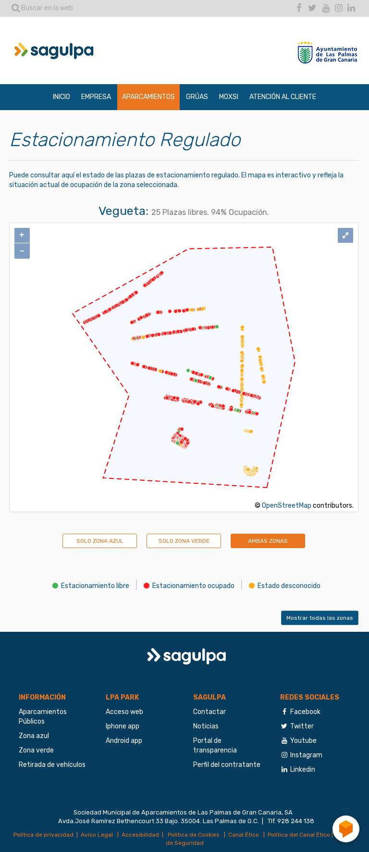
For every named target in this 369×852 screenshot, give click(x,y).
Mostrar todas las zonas (319, 617)
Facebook (300, 712)
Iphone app (122, 726)
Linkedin (297, 769)
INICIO (61, 97)
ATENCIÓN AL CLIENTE (282, 97)
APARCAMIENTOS (148, 97)
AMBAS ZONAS (268, 541)
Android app (124, 741)
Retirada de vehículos (52, 765)
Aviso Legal (97, 834)
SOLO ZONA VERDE (184, 541)
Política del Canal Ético (299, 834)
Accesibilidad (140, 834)
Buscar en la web (42, 8)
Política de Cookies (193, 834)
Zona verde (36, 750)
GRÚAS (197, 97)
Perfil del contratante (226, 765)
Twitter (297, 726)
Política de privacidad (43, 834)
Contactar (209, 712)
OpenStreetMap (286, 505)
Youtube (298, 741)
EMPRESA (96, 97)
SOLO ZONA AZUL (99, 541)
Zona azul (34, 736)
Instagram (301, 755)
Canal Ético (244, 834)
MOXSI (228, 97)
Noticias (206, 726)
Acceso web (124, 712)
